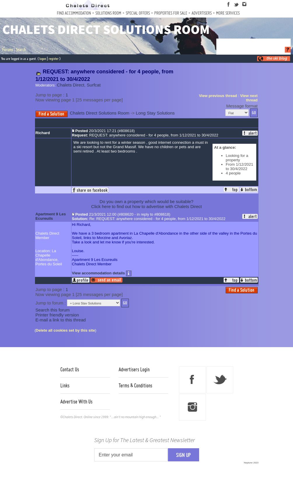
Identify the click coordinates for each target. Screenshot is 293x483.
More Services (228, 13)
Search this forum (53, 309)
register (54, 58)
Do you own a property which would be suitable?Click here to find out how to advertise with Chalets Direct (146, 204)
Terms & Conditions (135, 385)
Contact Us (69, 369)
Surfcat (94, 84)
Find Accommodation (74, 13)
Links (64, 385)
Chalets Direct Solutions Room (99, 112)
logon (42, 58)
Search (21, 49)
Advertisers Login (134, 369)
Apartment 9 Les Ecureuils (51, 216)
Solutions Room (108, 13)
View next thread (249, 98)
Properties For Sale (170, 13)
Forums (7, 49)
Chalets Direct (70, 84)
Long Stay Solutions (155, 112)
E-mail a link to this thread (61, 319)
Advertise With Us (76, 401)
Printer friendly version (57, 314)
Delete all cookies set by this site (65, 330)
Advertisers (202, 13)
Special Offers (138, 13)
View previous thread (218, 96)
